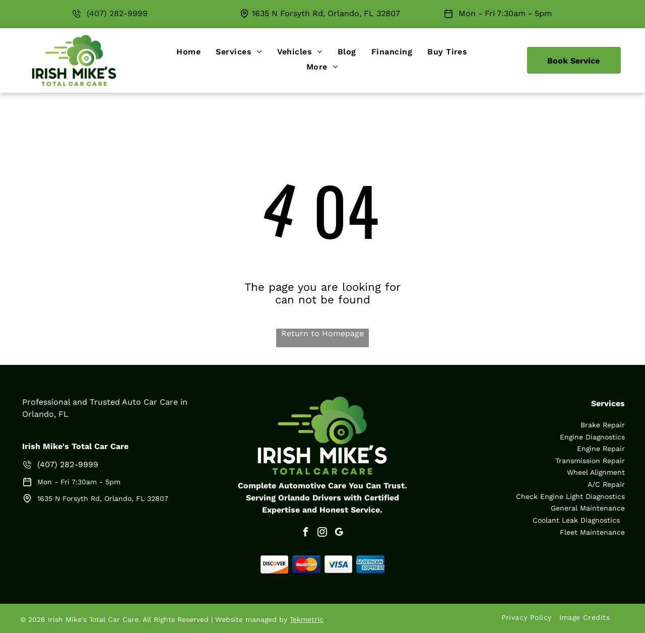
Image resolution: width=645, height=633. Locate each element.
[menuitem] (188, 51)
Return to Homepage (322, 333)
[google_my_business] (339, 533)
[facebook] (306, 533)
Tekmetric (307, 619)
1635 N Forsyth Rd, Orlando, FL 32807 (326, 13)
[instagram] (322, 533)
